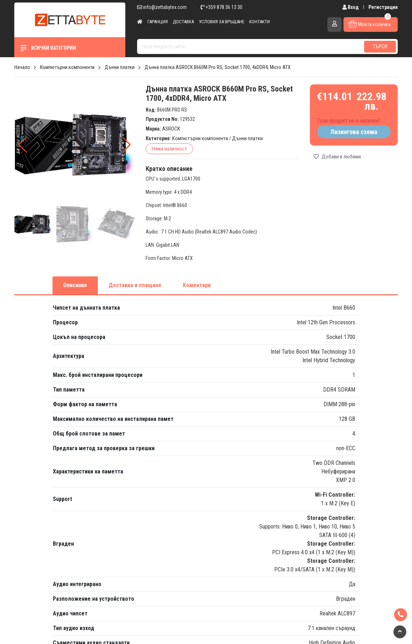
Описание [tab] (75, 285)
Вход (351, 7)
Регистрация (383, 7)
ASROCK (171, 129)
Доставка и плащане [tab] (135, 285)
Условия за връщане (221, 21)
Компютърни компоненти (200, 138)
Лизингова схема (353, 132)
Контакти (259, 21)
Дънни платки (247, 138)
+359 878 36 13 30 (221, 7)
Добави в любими (337, 156)
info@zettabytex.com (162, 7)
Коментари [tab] (197, 285)
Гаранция (157, 21)
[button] (126, 145)
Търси (380, 46)
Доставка (183, 21)
